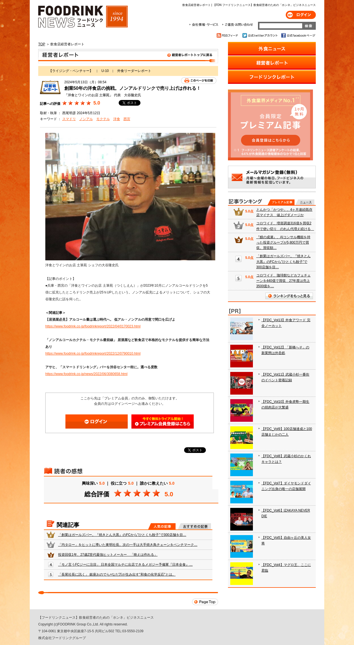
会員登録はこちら (162, 421)
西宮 (126, 119)
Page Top (205, 602)
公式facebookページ (298, 35)
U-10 (105, 71)
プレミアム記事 (281, 202)
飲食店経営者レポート (128, 56)
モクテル (103, 119)
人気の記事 (162, 526)
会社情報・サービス (204, 24)
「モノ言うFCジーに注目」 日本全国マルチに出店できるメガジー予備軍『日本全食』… (125, 565)
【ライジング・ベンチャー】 (71, 71)
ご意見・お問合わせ (237, 24)
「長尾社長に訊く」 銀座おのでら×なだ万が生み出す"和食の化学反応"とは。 (117, 574)
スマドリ (69, 119)
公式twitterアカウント (260, 35)
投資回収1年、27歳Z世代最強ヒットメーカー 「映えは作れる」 (107, 555)
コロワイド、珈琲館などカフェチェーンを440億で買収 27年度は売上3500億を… (283, 280)
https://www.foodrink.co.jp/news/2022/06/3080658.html (86, 374)
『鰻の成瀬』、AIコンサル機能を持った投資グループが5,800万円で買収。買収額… (283, 242)
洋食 (116, 119)
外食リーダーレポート (134, 71)
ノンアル (86, 119)
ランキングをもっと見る (289, 296)
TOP (41, 44)
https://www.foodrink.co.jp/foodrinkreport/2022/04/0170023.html (92, 326)
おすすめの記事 (194, 526)
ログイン (301, 15)
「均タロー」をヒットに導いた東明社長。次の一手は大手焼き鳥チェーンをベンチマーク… (127, 545)
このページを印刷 (198, 80)
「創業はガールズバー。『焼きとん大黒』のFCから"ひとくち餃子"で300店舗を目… (122, 535)
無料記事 (304, 202)
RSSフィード (228, 35)
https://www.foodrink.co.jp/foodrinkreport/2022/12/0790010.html (92, 354)
